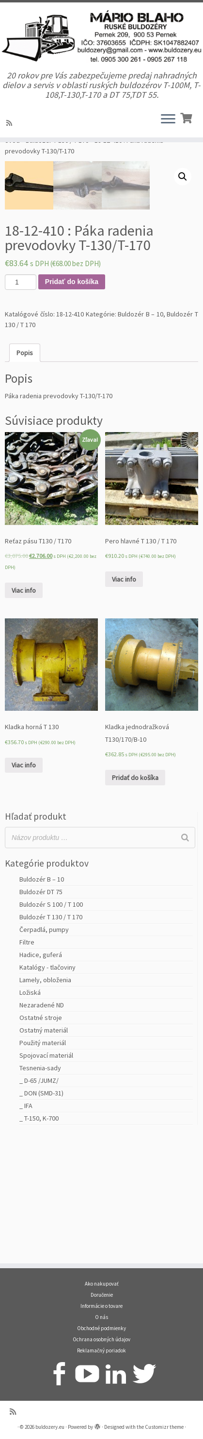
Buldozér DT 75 (40, 1015)
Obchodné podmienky (101, 1328)
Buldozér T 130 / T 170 (57, 161)
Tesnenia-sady (40, 1191)
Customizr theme (164, 1427)
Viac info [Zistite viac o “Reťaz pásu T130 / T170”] (24, 713)
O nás (101, 1317)
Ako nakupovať (102, 1283)
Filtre (26, 1065)
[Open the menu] (168, 121)
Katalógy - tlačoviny (47, 1090)
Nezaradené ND (41, 1128)
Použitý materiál (42, 1166)
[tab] (24, 476)
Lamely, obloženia (45, 1103)
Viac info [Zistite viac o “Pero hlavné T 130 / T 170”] (124, 702)
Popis (24, 476)
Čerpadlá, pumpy (44, 1053)
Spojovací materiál (46, 1178)
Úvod (12, 161)
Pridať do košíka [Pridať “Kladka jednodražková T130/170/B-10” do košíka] (135, 901)
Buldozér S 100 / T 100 (51, 1027)
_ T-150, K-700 (39, 1241)
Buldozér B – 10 (140, 437)
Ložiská (30, 1115)
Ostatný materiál (43, 1153)
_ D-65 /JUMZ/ (39, 1203)
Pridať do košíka (71, 405)
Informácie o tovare (101, 1306)
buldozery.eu (49, 1427)
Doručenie (102, 1294)
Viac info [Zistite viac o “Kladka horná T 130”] (24, 888)
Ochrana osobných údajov (101, 1339)
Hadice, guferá (40, 1078)
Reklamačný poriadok (101, 1350)
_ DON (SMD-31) (41, 1216)
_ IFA (25, 1229)
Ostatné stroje (40, 1141)
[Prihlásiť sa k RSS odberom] (10, 124)
